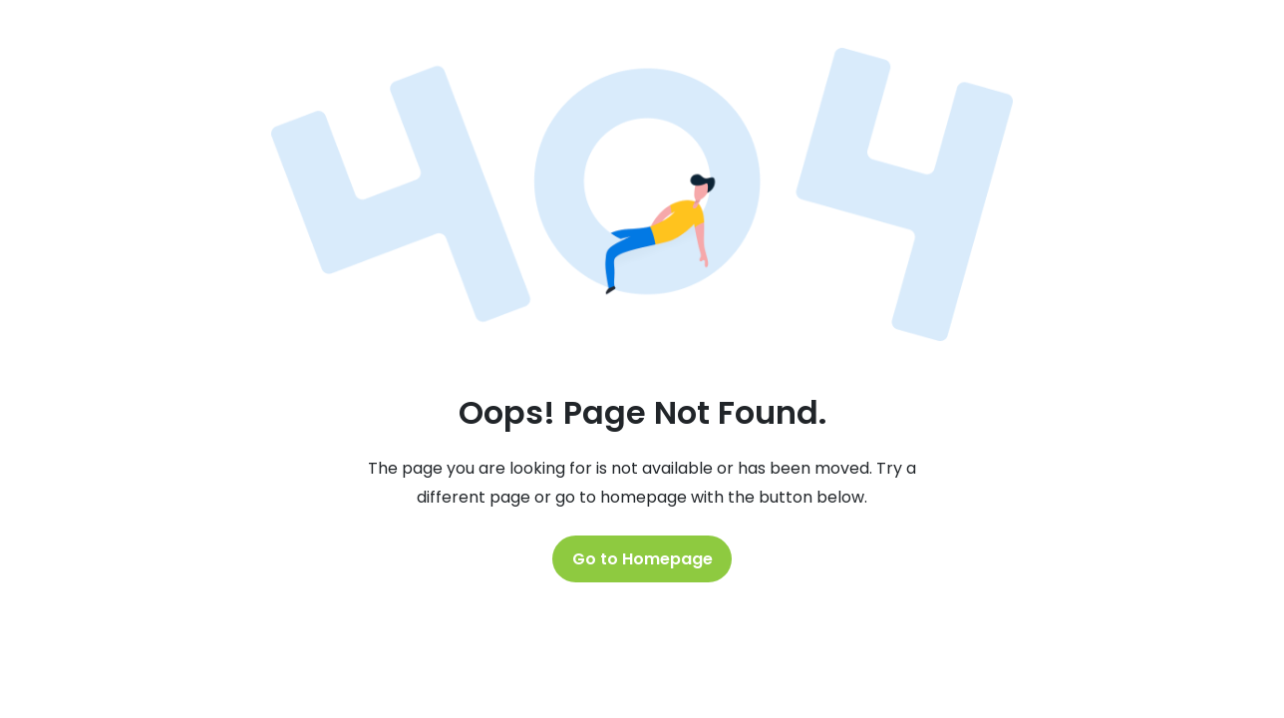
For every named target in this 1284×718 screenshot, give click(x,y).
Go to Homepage (642, 558)
